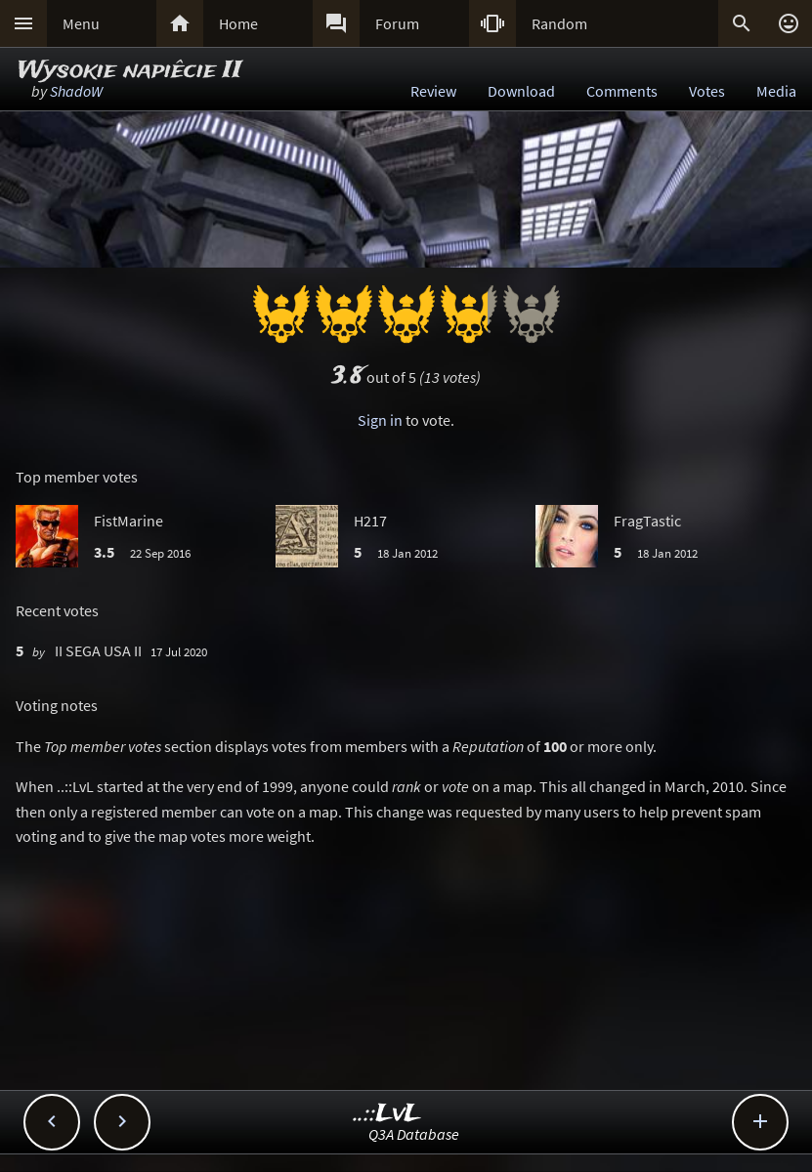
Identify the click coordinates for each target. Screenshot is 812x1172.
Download (521, 91)
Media (776, 91)
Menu (81, 23)
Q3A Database (413, 1134)
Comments (622, 91)
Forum (397, 23)
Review (433, 91)
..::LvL (387, 1114)
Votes (707, 91)
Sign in (380, 420)
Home (238, 23)
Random (559, 23)
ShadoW (76, 91)
